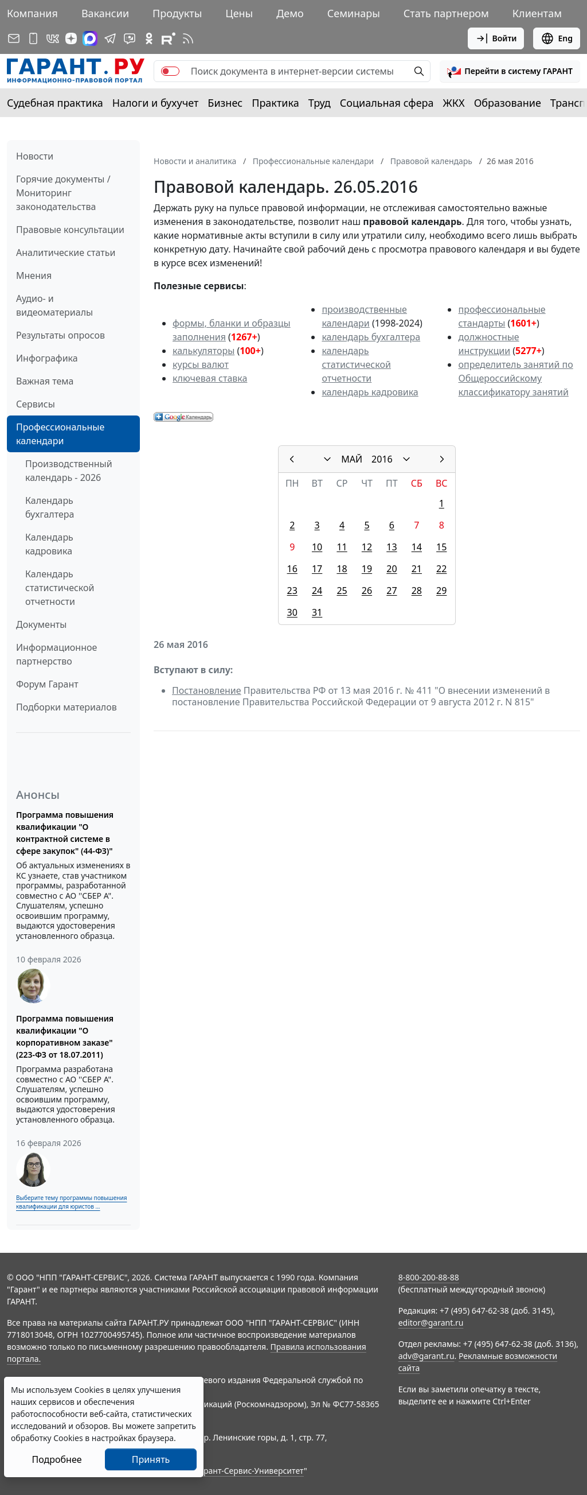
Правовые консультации (70, 229)
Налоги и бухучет (155, 103)
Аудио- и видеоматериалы (54, 305)
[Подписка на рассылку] (14, 38)
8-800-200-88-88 (428, 1277)
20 (391, 568)
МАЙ (351, 459)
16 (292, 568)
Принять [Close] (151, 1459)
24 (317, 590)
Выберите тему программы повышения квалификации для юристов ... (71, 1202)
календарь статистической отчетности (356, 364)
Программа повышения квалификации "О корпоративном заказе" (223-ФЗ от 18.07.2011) (65, 1036)
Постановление (206, 690)
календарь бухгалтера (371, 337)
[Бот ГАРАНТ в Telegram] (129, 38)
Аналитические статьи (65, 252)
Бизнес (225, 103)
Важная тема (45, 381)
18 (341, 568)
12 (367, 547)
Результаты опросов (60, 335)
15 (441, 547)
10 (317, 547)
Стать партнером (446, 13)
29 (441, 590)
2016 (382, 459)
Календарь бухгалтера (49, 507)
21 (417, 568)
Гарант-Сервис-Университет (249, 1470)
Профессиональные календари (60, 434)
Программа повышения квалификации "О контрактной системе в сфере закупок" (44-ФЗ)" (65, 832)
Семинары (353, 13)
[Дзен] (71, 38)
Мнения (34, 275)
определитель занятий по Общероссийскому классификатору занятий (515, 378)
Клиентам (537, 13)
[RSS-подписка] (188, 38)
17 (317, 568)
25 (341, 590)
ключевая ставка (210, 378)
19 (367, 568)
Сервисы (35, 404)
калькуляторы (203, 350)
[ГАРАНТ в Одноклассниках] (149, 38)
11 (341, 547)
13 (391, 547)
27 (391, 590)
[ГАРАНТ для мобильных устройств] (33, 38)
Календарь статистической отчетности (59, 588)
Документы (41, 624)
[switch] (170, 71)
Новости (34, 156)
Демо (290, 13)
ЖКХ (454, 103)
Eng (557, 38)
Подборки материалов (66, 707)
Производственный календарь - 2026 (68, 470)
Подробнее (56, 1459)
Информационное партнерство (56, 654)
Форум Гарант (47, 684)
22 (441, 568)
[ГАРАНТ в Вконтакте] (53, 38)
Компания (32, 13)
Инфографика (47, 358)
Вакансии (105, 13)
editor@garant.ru (431, 1322)
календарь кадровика (370, 392)
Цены (239, 13)
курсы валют (201, 364)
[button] (510, 71)
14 (417, 547)
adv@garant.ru (426, 1355)
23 (292, 590)
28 (417, 590)
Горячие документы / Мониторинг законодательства (63, 193)
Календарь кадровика (49, 544)
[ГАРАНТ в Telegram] (110, 38)
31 (317, 612)
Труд (319, 103)
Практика (275, 103)
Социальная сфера (387, 103)
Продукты (177, 13)
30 (292, 612)
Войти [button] (496, 38)
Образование (507, 103)
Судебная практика (55, 103)
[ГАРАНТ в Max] (90, 38)
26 (367, 590)
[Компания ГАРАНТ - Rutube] (168, 38)
